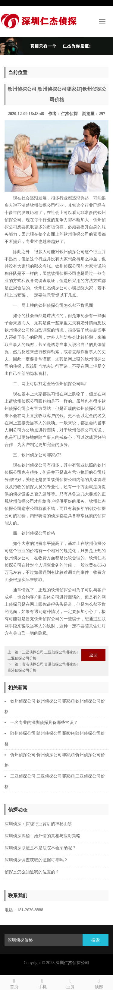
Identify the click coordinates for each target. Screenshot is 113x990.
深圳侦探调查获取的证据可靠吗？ (36, 860)
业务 (71, 982)
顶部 (99, 982)
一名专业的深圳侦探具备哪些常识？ (44, 722)
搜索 (95, 940)
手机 (42, 982)
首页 (14, 982)
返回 (93, 655)
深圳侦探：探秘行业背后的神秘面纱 (38, 824)
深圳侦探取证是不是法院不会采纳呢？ (40, 848)
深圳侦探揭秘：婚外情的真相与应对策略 (42, 836)
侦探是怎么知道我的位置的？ (32, 872)
